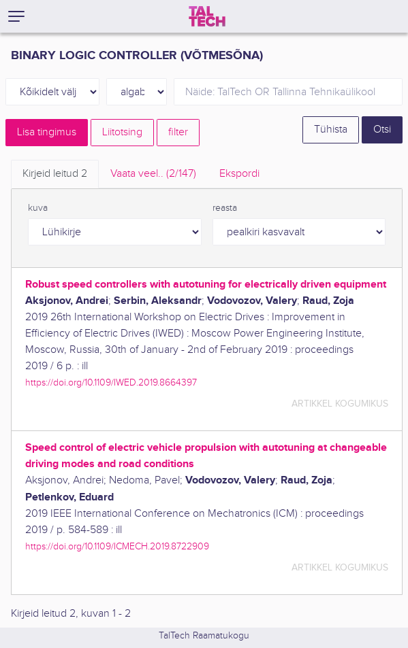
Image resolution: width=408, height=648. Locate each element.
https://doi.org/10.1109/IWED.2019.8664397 (111, 382)
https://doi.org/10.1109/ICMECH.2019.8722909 (117, 546)
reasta (225, 208)
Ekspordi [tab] (239, 173)
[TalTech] (207, 16)
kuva (38, 208)
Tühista (330, 129)
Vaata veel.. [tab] (153, 173)
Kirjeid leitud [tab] (54, 173)
